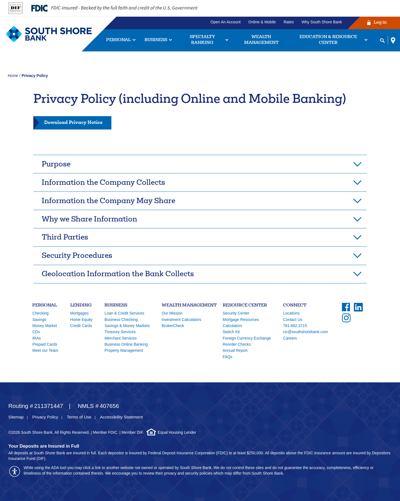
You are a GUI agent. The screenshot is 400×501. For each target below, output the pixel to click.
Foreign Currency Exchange (247, 338)
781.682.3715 (295, 325)
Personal (118, 40)
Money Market (44, 325)
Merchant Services (120, 338)
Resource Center (245, 305)
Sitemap (16, 417)
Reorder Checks (237, 344)
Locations (291, 313)
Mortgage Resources (241, 319)
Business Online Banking (126, 344)
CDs (36, 332)
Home (13, 75)
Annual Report (235, 350)
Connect (294, 305)
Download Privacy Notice (73, 122)
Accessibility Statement (121, 417)
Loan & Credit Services (124, 313)
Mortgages (79, 313)
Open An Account (226, 22)
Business (155, 40)
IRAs (36, 338)
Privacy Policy (45, 417)
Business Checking (121, 319)
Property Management (123, 350)
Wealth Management (261, 40)
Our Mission (172, 313)
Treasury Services (120, 332)
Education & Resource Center (328, 40)
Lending (81, 305)
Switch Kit (231, 332)
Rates (289, 22)
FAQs (227, 357)
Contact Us (292, 319)
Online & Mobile (262, 22)
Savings (39, 319)
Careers (290, 338)
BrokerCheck (173, 325)
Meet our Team (45, 350)
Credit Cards (81, 325)
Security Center (236, 313)
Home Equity (81, 319)
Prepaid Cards (44, 344)
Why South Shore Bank (321, 22)
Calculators (232, 325)
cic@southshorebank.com (305, 332)
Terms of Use (79, 417)
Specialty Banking (202, 40)
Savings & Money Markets (127, 325)
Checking (40, 313)
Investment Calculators (181, 319)
